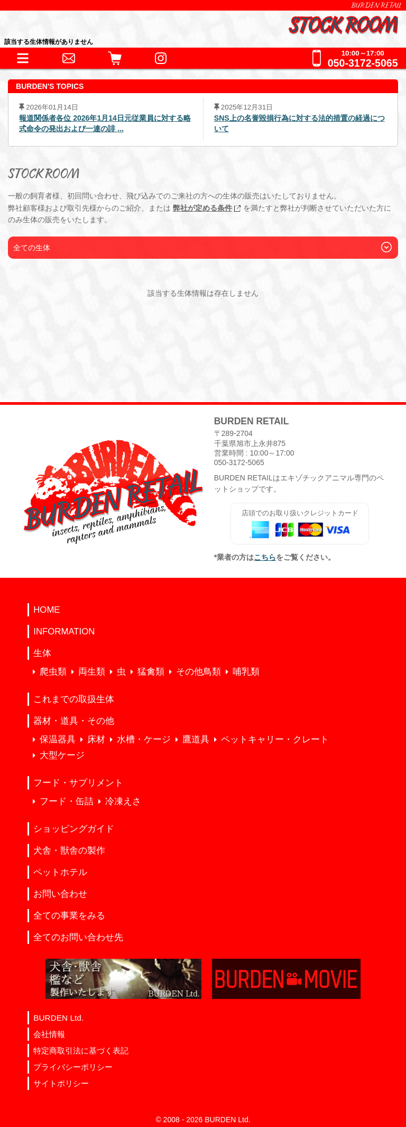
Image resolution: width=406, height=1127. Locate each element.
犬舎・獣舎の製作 (69, 851)
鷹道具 (195, 739)
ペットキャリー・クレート (275, 739)
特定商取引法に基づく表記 (80, 1050)
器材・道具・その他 (73, 721)
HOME (46, 610)
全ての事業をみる (69, 916)
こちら (265, 557)
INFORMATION (64, 631)
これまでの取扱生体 (73, 699)
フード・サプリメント (78, 783)
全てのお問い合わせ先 (78, 937)
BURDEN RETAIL (376, 5)
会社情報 (49, 1034)
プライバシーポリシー (73, 1066)
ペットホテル (60, 872)
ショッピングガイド (73, 829)
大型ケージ (62, 755)
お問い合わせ (60, 894)
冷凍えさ (123, 801)
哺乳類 (246, 672)
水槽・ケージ (144, 739)
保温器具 (58, 739)
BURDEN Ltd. (58, 1017)
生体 (42, 653)
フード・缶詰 (67, 801)
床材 (96, 739)
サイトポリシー (61, 1083)
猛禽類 (150, 672)
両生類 (91, 672)
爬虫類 (53, 672)
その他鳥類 (198, 672)
